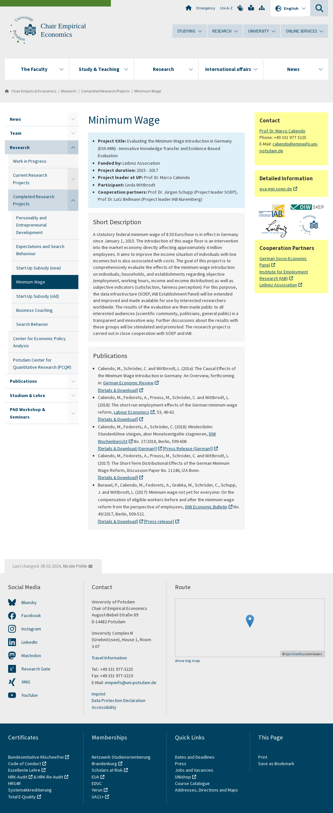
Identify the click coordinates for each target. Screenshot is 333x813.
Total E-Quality (22, 797)
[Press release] (159, 521)
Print (262, 757)
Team (15, 133)
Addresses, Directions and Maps (206, 790)
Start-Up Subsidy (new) (38, 268)
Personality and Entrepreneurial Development (31, 225)
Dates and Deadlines (195, 757)
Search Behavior (32, 324)
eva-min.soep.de (276, 189)
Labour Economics (131, 412)
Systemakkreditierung (30, 790)
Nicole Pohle (75, 566)
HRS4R (14, 783)
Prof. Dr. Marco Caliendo (282, 131)
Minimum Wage (147, 91)
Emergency (205, 8)
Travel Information (109, 658)
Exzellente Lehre (24, 770)
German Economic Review (128, 383)
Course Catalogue (192, 783)
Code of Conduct (24, 763)
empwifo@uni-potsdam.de (130, 682)
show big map (187, 661)
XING (25, 682)
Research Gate (35, 669)
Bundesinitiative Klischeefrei (36, 757)
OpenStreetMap (295, 654)
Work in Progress (30, 161)
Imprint (98, 694)
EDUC (97, 783)
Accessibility (104, 707)
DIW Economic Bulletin (206, 507)
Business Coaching (34, 310)
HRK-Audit (17, 777)
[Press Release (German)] (188, 448)
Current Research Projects (30, 178)
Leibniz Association (278, 285)
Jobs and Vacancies (194, 770)
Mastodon (31, 655)
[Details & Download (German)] (127, 448)
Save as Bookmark (276, 763)
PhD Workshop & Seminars (27, 413)
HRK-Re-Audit (50, 777)
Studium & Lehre (27, 395)
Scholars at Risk (107, 770)
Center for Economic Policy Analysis (39, 342)
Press (180, 763)
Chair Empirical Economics (33, 91)
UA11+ (98, 797)
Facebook (31, 615)
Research (68, 91)
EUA (95, 777)
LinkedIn (29, 642)
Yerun (97, 790)
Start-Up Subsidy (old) (37, 296)
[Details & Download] (118, 390)
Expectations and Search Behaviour (40, 249)
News (15, 119)
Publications (23, 381)
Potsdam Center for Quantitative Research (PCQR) (42, 363)
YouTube (29, 695)
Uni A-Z (226, 8)
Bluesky (29, 602)
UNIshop (183, 777)
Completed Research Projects (105, 91)
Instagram (31, 629)
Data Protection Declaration (118, 700)
